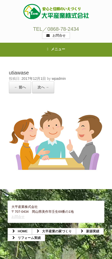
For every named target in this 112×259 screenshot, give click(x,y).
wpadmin (59, 79)
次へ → (43, 87)
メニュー (56, 49)
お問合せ (18, 217)
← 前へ (20, 87)
